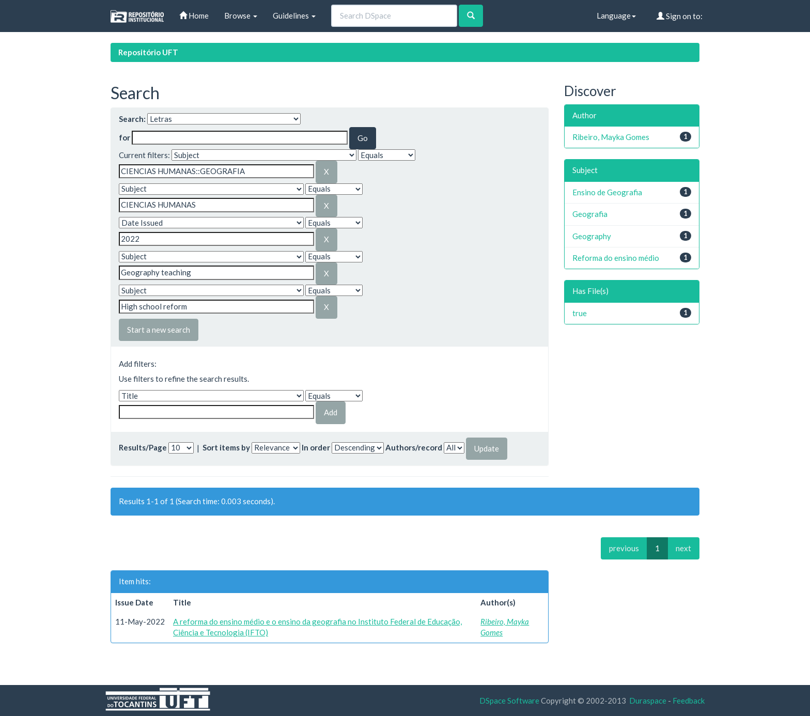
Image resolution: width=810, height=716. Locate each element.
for (124, 137)
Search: (132, 118)
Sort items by (226, 447)
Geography (591, 236)
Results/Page (143, 447)
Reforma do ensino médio (615, 257)
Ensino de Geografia (607, 192)
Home (194, 15)
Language (616, 15)
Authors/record (413, 447)
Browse (240, 15)
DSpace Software (509, 700)
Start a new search (158, 329)
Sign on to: (680, 16)
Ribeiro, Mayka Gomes (610, 137)
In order (316, 447)
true (579, 313)
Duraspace (647, 700)
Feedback (689, 700)
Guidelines (294, 15)
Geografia (590, 214)
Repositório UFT (148, 52)
